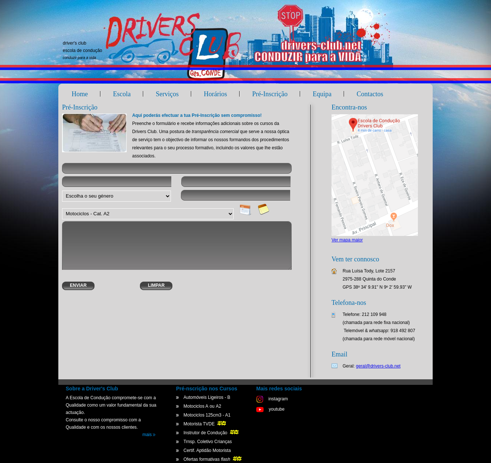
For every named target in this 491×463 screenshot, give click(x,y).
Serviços (167, 94)
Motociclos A (195, 406)
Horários (215, 94)
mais (149, 434)
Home (80, 94)
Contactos (370, 94)
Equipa (322, 94)
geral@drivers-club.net (378, 366)
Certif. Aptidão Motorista (207, 450)
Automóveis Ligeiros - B (206, 397)
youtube (270, 409)
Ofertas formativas (213, 459)
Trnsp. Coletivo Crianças (207, 441)
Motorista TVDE (205, 424)
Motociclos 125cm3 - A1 (206, 415)
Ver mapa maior (347, 240)
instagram (272, 398)
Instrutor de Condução (211, 432)
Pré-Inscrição (270, 94)
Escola (122, 94)
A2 (218, 406)
